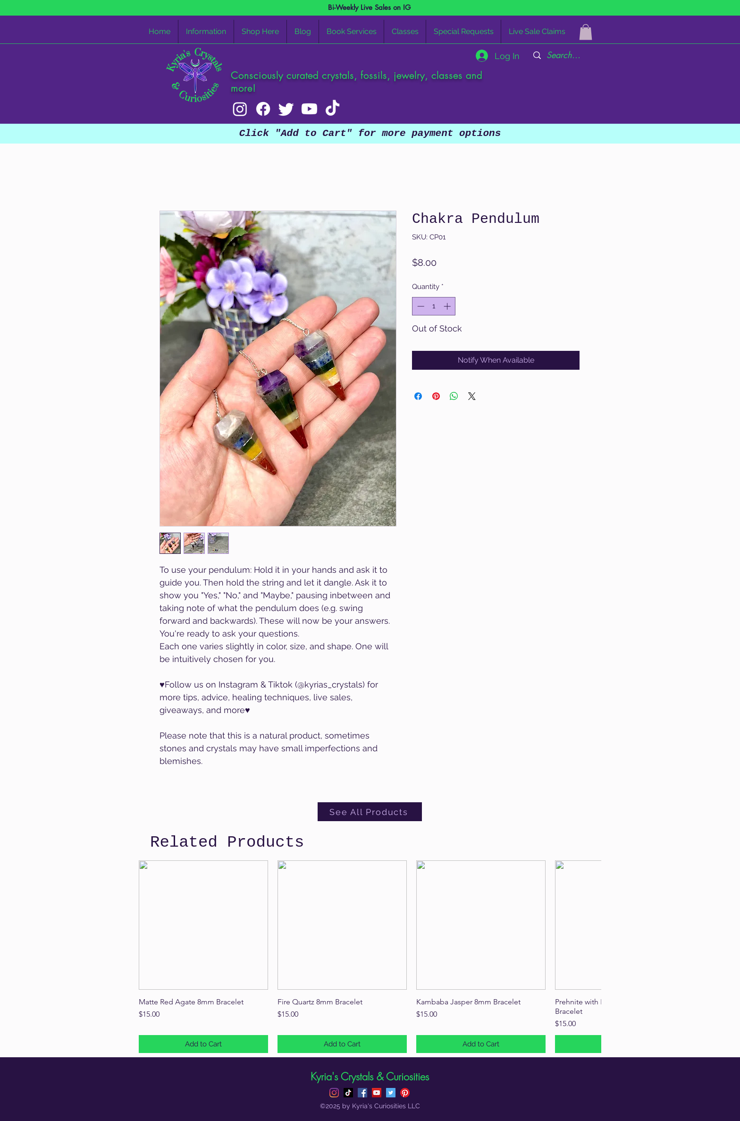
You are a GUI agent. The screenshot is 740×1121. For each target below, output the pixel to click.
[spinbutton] (434, 306)
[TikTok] (332, 109)
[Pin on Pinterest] (436, 396)
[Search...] (564, 55)
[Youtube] (309, 109)
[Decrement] (419, 306)
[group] (370, 956)
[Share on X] (472, 396)
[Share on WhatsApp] (454, 396)
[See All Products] (370, 811)
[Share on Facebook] (418, 396)
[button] (585, 32)
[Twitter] (286, 109)
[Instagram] (240, 109)
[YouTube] (376, 1092)
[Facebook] (263, 109)
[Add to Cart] (203, 1044)
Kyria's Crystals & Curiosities (370, 1077)
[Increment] (448, 306)
